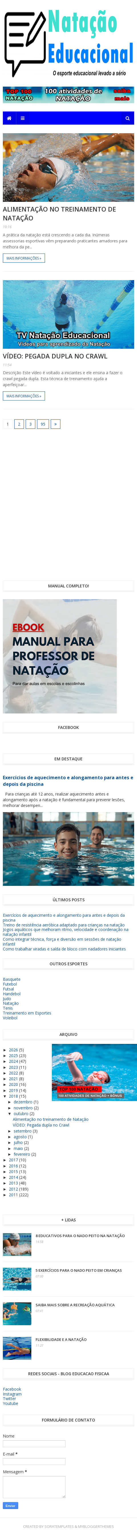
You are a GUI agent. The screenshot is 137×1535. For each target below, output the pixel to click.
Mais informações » (24, 258)
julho (19, 1142)
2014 (14, 1177)
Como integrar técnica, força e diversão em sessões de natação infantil (62, 941)
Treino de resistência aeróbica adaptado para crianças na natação (64, 925)
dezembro (24, 1102)
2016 (14, 1166)
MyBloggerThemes (96, 1526)
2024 (14, 1061)
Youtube (10, 1403)
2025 (14, 1055)
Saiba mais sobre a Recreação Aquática (75, 1304)
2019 (14, 1090)
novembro (24, 1108)
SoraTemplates (59, 1526)
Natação (11, 1003)
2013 (14, 1183)
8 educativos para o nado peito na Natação (80, 1235)
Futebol (10, 984)
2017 (14, 1160)
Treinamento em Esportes (27, 1013)
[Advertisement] (68, 504)
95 (43, 424)
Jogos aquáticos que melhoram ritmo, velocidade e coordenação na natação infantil (65, 932)
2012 (14, 1189)
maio (19, 1148)
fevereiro (22, 1154)
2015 (14, 1171)
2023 (14, 1067)
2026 (14, 1049)
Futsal (8, 989)
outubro (22, 1113)
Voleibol (10, 1017)
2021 (14, 1078)
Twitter (9, 1398)
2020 (14, 1084)
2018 (14, 1096)
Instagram (12, 1394)
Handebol (12, 993)
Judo (7, 998)
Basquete (12, 979)
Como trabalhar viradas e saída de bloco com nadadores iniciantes (64, 949)
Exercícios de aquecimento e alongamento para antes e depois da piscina (64, 917)
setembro (23, 1131)
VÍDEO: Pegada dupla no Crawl (55, 356)
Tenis (8, 1008)
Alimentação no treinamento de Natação (51, 1119)
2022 (14, 1073)
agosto (21, 1136)
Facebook (12, 1389)
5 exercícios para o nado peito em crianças (79, 1270)
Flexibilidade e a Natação (61, 1339)
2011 (14, 1194)
